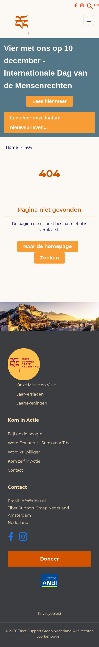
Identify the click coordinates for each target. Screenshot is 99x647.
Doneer (49, 559)
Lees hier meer (49, 101)
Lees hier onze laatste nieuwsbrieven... (35, 122)
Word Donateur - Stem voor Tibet (40, 443)
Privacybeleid (49, 613)
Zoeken (49, 258)
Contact (15, 470)
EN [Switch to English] (96, 5)
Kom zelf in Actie (24, 461)
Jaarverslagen (30, 394)
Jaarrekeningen (32, 403)
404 (29, 147)
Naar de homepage (47, 246)
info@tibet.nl (33, 501)
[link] (90, 6)
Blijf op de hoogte (25, 434)
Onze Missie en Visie (36, 385)
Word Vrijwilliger (24, 452)
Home (12, 147)
